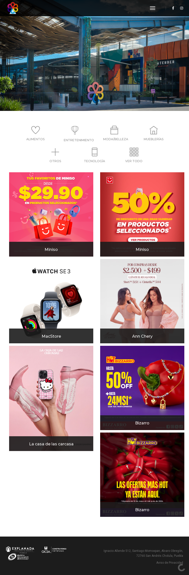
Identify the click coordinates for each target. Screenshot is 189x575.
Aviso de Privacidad (169, 562)
